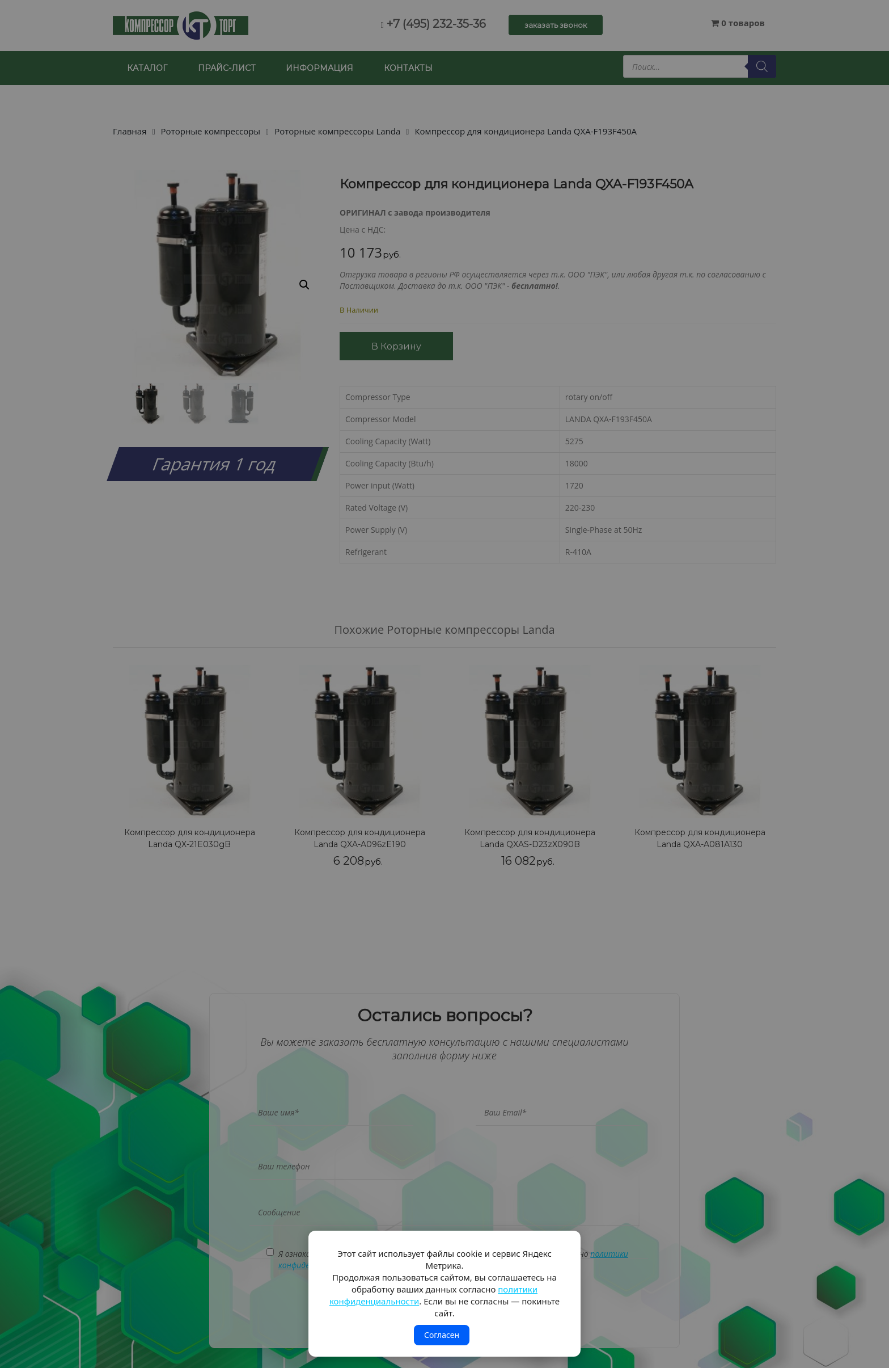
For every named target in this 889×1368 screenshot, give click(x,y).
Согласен (441, 1334)
